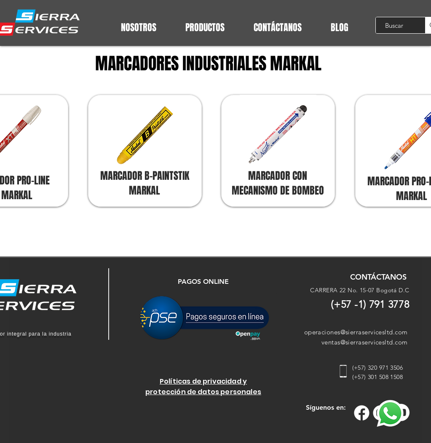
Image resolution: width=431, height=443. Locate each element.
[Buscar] (394, 25)
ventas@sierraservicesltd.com (364, 342)
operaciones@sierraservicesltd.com (356, 332)
